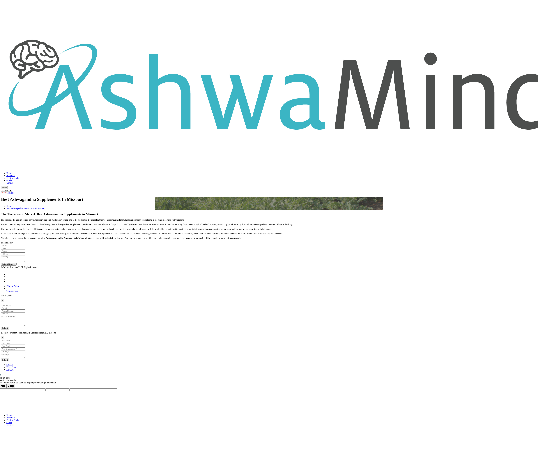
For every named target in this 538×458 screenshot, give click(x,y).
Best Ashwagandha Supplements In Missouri (25, 208)
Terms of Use (12, 292)
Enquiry (9, 373)
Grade (9, 180)
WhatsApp (11, 371)
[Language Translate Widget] (6, 190)
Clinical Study (12, 178)
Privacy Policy (12, 287)
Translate (7, 193)
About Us (10, 175)
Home (9, 173)
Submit (5, 331)
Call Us (9, 369)
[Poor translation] (11, 390)
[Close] (2, 301)
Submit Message (8, 265)
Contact (9, 183)
